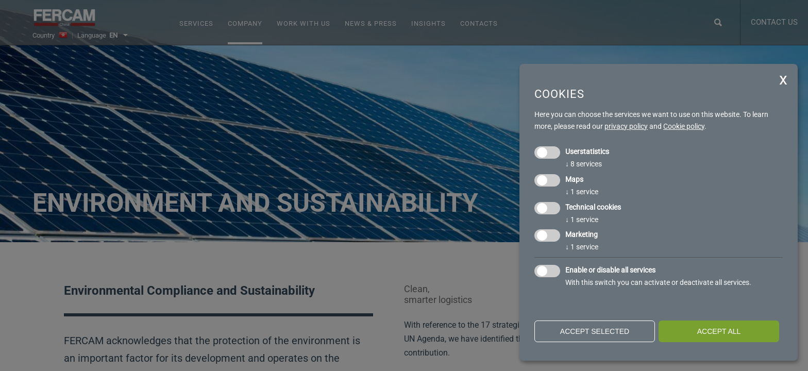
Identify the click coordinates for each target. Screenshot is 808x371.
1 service (581, 192)
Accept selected (594, 331)
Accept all (719, 331)
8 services (583, 164)
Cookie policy (683, 126)
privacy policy (626, 126)
